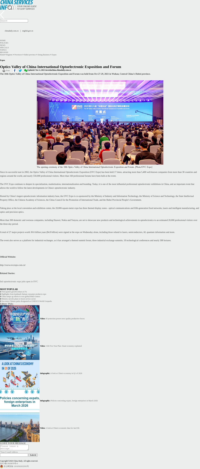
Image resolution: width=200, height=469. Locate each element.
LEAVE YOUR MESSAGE (13, 443)
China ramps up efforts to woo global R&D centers (20, 296)
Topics (3, 50)
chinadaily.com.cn (11, 31)
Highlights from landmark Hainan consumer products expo (23, 294)
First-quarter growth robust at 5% (14, 292)
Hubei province (30, 55)
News (2, 45)
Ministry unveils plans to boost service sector (18, 299)
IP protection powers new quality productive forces (65, 319)
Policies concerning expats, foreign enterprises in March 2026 (74, 401)
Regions (4, 52)
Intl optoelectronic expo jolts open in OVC (19, 281)
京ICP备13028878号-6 (9, 464)
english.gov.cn (27, 31)
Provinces (18, 55)
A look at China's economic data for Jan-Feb (62, 428)
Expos (54, 55)
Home (3, 40)
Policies (4, 43)
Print (8, 70)
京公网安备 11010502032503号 (16, 467)
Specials (4, 47)
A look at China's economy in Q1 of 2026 (66, 373)
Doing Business (44, 55)
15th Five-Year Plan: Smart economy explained (64, 346)
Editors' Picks (6, 303)
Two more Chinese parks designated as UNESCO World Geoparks (26, 301)
